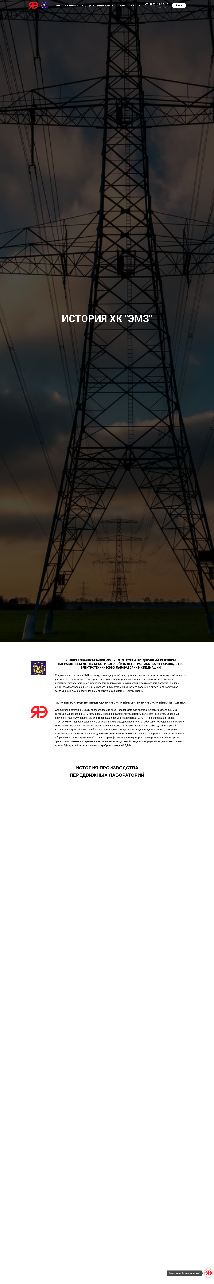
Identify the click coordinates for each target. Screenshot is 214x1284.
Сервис (122, 5)
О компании (71, 5)
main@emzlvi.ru (162, 7)
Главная (57, 5)
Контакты (135, 5)
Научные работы (105, 5)
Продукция (86, 5)
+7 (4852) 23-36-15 (156, 4)
